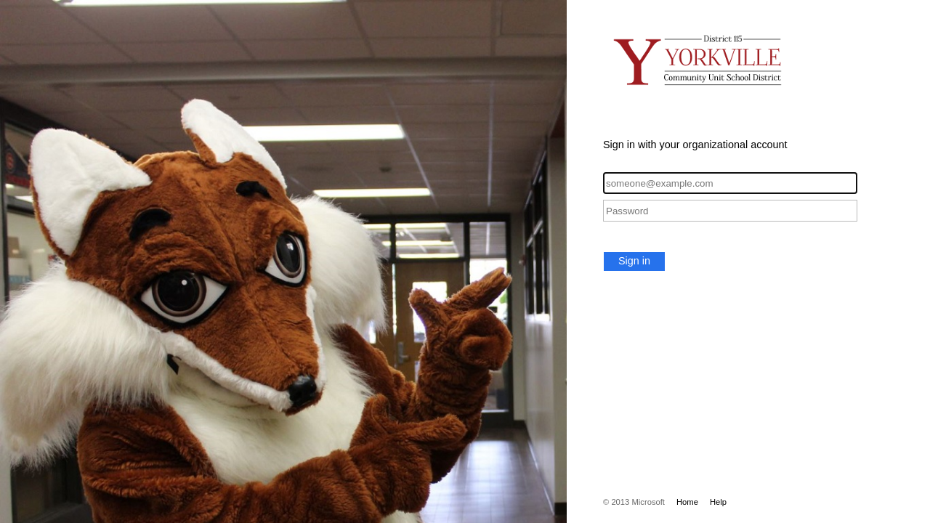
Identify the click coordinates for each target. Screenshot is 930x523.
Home (687, 502)
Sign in (634, 261)
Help (718, 502)
